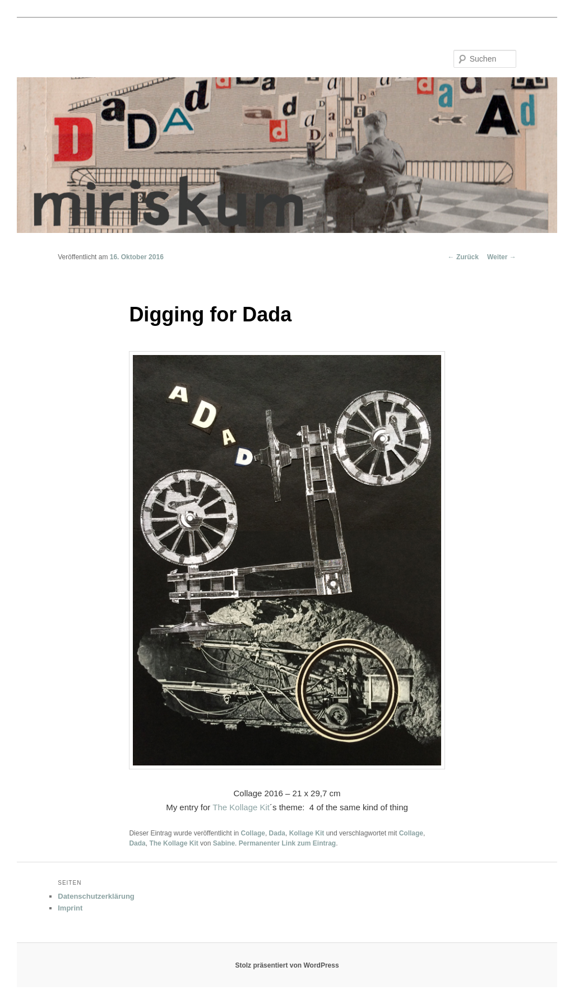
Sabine (224, 843)
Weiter (501, 257)
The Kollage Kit (241, 807)
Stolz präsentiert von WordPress (287, 965)
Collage (253, 833)
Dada (277, 833)
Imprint (70, 908)
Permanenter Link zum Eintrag (287, 843)
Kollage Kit (307, 833)
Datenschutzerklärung (96, 896)
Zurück (463, 257)
